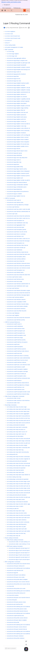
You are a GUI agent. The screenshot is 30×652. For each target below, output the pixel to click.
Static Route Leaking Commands (15, 539)
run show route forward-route (12, 38)
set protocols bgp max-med (14, 80)
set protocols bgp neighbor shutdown (16, 132)
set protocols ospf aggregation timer (16, 225)
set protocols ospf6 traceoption (15, 346)
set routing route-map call (13, 535)
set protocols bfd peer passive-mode (16, 602)
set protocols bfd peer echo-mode (15, 577)
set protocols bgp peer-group (14, 153)
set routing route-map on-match (15, 506)
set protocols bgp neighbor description (17, 103)
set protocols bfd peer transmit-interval (17, 629)
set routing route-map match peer (15, 472)
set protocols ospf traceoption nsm (16, 270)
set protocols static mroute (13, 398)
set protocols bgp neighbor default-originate (18, 101)
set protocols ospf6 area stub (14, 353)
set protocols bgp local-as (13, 78)
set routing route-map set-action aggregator (18, 413)
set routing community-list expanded (16, 467)
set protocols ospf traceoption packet (16, 229)
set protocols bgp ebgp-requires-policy (17, 168)
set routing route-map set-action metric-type (18, 483)
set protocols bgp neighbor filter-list (16, 110)
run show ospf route (12, 213)
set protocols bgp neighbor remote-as (16, 121)
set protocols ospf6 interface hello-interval (18, 351)
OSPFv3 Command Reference (12, 322)
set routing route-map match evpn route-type (18, 465)
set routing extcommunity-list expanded (17, 461)
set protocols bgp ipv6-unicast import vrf (19, 548)
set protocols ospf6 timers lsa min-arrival (17, 360)
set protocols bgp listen (13, 76)
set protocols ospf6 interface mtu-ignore (17, 342)
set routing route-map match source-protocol (18, 422)
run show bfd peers (12, 599)
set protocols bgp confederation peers (16, 187)
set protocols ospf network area (15, 202)
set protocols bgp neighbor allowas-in (16, 94)
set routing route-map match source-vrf (17, 431)
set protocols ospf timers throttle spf (16, 247)
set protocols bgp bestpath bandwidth (16, 65)
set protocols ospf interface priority (16, 319)
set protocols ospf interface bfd (15, 570)
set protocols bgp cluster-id (14, 71)
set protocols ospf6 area (13, 344)
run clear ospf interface (13, 288)
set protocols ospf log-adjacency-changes (18, 204)
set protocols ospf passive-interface (16, 308)
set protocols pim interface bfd (15, 604)
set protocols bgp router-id (13, 159)
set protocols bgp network (13, 148)
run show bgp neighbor (13, 53)
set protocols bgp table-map (14, 162)
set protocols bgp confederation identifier (17, 184)
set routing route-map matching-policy (16, 524)
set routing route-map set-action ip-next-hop (18, 418)
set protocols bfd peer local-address (16, 575)
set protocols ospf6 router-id (14, 324)
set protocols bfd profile (13, 622)
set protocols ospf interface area (15, 279)
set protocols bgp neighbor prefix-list (16, 119)
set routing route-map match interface (16, 519)
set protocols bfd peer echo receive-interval (18, 581)
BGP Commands (9, 49)
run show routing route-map (14, 477)
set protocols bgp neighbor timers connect (17, 137)
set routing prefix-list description (15, 436)
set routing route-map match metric (16, 499)
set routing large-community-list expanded (17, 479)
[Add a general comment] (10, 648)
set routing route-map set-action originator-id (18, 458)
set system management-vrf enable (14, 47)
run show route (9, 33)
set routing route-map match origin (16, 510)
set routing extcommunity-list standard (16, 495)
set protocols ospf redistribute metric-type (17, 286)
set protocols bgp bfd (12, 572)
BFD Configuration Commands (12, 561)
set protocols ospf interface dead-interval (17, 252)
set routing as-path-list (12, 508)
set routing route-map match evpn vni (16, 434)
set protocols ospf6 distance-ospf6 (16, 367)
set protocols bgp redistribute (14, 155)
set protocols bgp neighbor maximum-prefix (18, 173)
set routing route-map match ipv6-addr (17, 528)
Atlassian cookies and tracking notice (11, 2)
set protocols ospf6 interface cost (15, 387)
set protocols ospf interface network (16, 299)
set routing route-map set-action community (18, 522)
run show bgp (10, 51)
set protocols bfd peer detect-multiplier (17, 620)
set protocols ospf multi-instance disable (17, 306)
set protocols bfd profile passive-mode (17, 608)
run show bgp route (12, 56)
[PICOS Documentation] (8, 10)
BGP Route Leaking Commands (15, 546)
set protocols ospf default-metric (15, 272)
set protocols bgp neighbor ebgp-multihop (17, 108)
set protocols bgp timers (13, 164)
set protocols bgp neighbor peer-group (17, 117)
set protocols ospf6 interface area (15, 389)
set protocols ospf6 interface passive (16, 348)
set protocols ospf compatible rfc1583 (16, 301)
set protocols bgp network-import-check (17, 150)
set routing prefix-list (12, 454)
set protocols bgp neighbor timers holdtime (18, 139)
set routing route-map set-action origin (17, 407)
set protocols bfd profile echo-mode (16, 588)
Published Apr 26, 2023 (21, 14)
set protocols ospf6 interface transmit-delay (18, 394)
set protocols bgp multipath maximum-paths (18, 83)
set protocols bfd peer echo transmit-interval (18, 597)
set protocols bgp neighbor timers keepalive (18, 141)
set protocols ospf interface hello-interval (17, 245)
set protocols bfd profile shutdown (15, 638)
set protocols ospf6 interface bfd (15, 615)
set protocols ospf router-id (14, 200)
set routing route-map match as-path (16, 526)
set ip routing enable (10, 45)
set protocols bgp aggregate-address (16, 58)
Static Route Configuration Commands (14, 396)
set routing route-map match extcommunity (18, 452)
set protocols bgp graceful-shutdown (16, 74)
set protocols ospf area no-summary (16, 234)
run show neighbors (10, 31)
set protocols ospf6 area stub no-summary (18, 355)
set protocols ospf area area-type (15, 227)
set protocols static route (13, 402)
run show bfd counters (13, 595)
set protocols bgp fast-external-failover (17, 182)
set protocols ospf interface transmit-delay (18, 304)
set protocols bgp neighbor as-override (17, 96)
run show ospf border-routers (14, 277)
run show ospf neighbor (13, 315)
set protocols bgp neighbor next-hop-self (17, 112)
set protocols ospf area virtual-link (15, 261)
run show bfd (10, 586)
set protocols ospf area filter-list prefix (16, 310)
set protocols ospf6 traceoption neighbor (17, 369)
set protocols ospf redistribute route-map (17, 222)
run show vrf (8, 40)
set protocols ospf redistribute (14, 249)
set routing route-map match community (17, 427)
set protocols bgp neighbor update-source (17, 146)
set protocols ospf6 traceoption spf (16, 330)
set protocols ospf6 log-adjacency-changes (18, 385)
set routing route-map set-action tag (16, 533)
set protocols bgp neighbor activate (16, 85)
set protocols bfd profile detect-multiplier (17, 579)
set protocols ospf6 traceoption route (16, 335)
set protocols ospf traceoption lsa (15, 220)
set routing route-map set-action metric (17, 513)
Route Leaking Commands (11, 537)
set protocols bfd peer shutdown (15, 636)
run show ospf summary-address (15, 297)
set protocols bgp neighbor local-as (16, 196)
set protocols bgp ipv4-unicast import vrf (19, 552)
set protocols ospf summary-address (16, 258)
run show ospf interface (13, 207)
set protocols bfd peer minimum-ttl (15, 566)
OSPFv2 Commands (10, 198)
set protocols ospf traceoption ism (15, 243)
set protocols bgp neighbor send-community (18, 130)
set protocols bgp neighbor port (15, 178)
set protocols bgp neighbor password (16, 114)
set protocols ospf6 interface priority (16, 339)
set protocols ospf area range (14, 281)
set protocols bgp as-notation (14, 193)
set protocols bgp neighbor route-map (16, 126)
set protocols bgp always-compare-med (17, 60)
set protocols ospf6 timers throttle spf (16, 373)
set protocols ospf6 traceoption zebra (16, 376)
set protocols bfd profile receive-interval (17, 617)
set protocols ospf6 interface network (16, 362)
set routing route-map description (15, 470)
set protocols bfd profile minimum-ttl (16, 593)
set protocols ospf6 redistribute (15, 326)
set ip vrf (7, 42)
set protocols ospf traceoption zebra (16, 256)
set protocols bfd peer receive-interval (16, 626)
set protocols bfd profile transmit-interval (17, 611)
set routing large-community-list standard (17, 501)
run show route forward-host (12, 36)
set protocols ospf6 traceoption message (17, 371)
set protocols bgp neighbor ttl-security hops (18, 144)
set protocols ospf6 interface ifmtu (15, 328)
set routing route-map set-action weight (17, 445)
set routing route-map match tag (15, 449)
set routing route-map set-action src (16, 429)
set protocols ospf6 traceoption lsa (16, 333)
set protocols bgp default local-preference (18, 191)
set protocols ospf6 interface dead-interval (18, 382)
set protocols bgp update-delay (15, 166)
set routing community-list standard (16, 425)
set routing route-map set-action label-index (18, 411)
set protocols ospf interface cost (15, 236)
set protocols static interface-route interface (18, 400)
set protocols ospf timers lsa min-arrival (17, 231)
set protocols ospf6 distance (14, 380)
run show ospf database (13, 313)
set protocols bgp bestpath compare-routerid (18, 67)
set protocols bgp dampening (14, 189)
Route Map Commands (10, 405)
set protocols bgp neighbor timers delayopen (18, 171)
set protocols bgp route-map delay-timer (17, 157)
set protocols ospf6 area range (15, 337)
